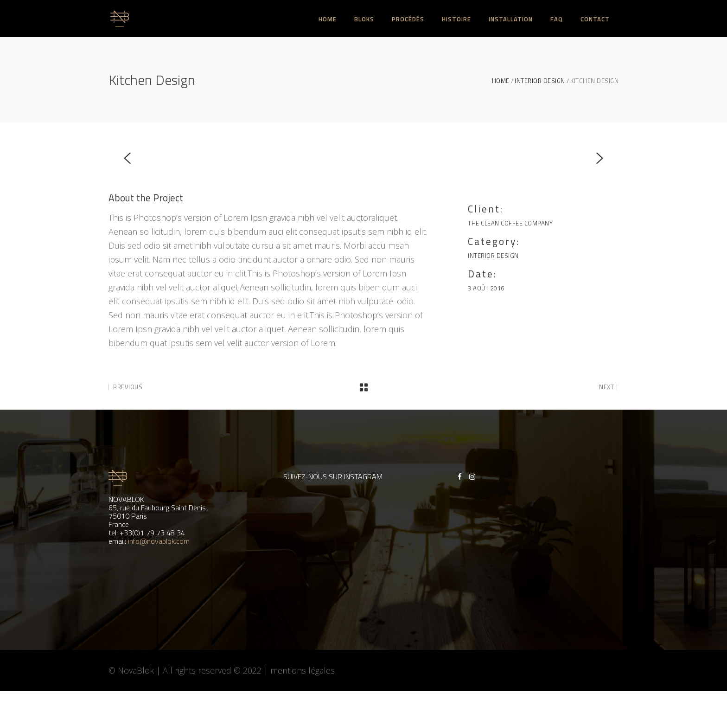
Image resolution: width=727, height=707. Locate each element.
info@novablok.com (159, 540)
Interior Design (540, 81)
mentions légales (302, 670)
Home (501, 81)
